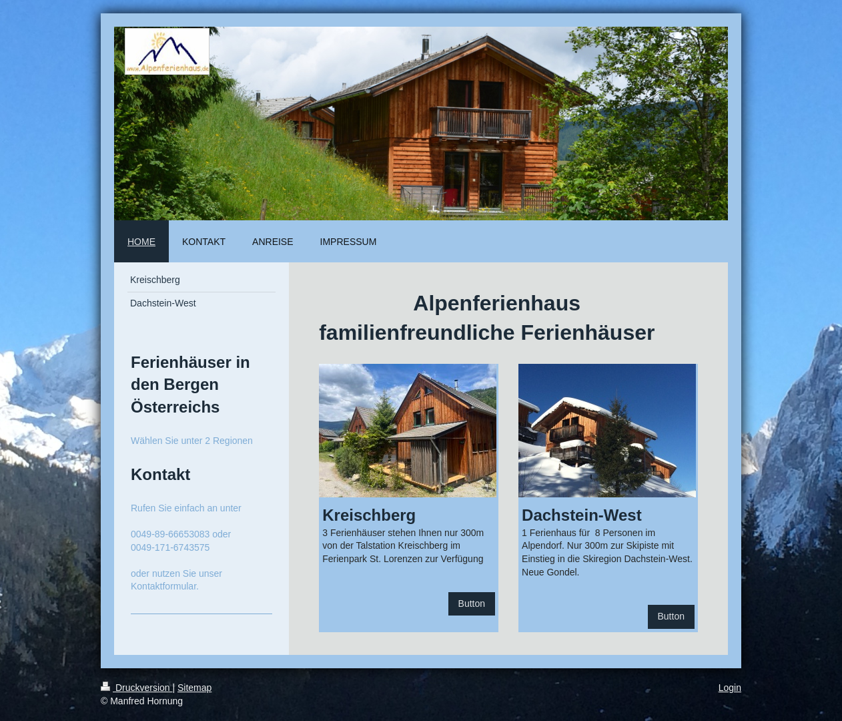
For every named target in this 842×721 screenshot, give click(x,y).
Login (730, 687)
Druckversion (136, 687)
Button (471, 603)
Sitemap (194, 687)
